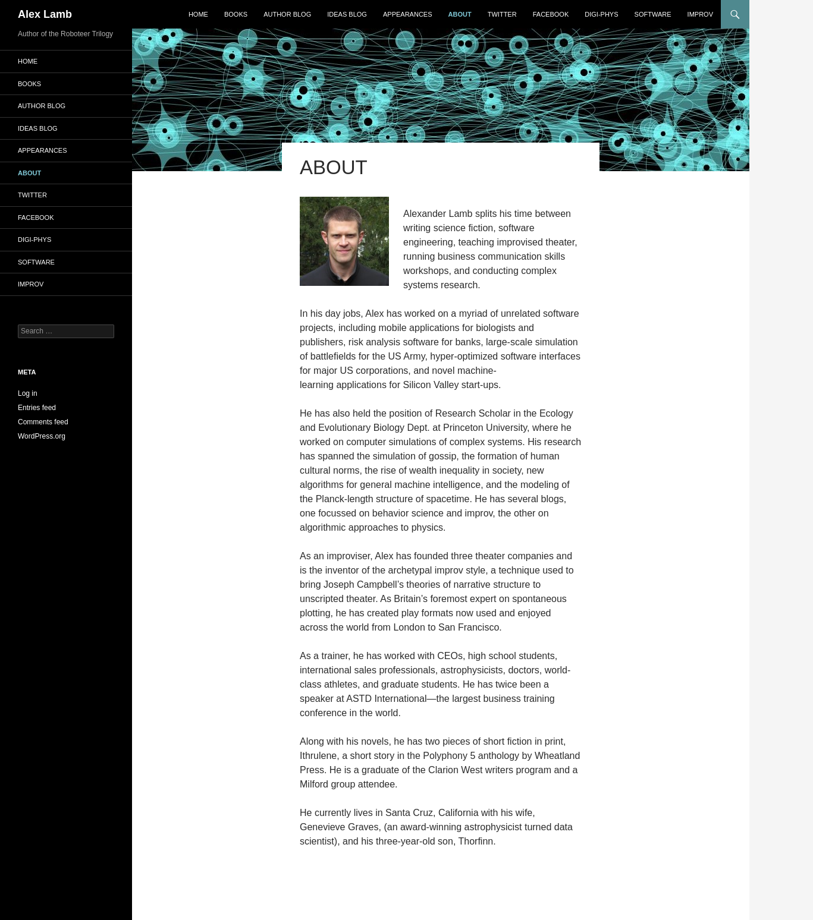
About (460, 14)
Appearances (407, 14)
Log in (27, 393)
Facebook (551, 14)
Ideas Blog (347, 14)
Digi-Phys (601, 14)
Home (198, 14)
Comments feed (43, 422)
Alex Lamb (45, 14)
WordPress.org (41, 436)
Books (235, 14)
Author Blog (287, 14)
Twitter (502, 14)
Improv (700, 14)
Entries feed (37, 408)
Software (653, 14)
